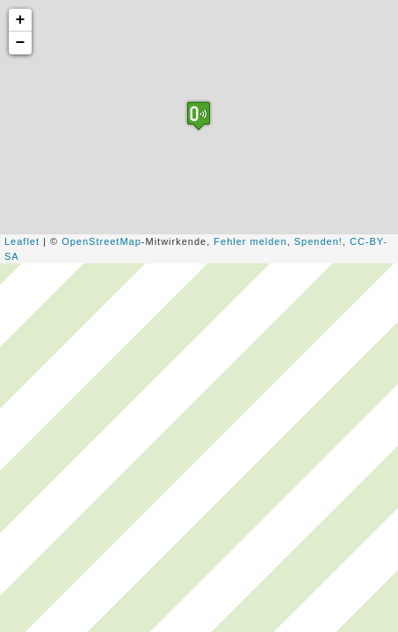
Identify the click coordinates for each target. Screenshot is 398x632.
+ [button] (21, 20)
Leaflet (22, 241)
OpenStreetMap (101, 241)
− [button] (21, 43)
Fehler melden (249, 241)
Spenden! (318, 241)
